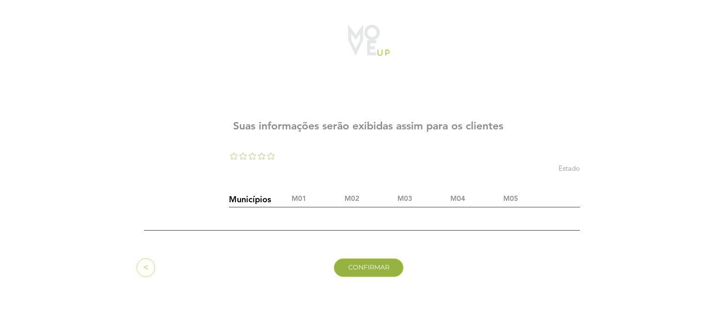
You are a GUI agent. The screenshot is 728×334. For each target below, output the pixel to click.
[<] (145, 267)
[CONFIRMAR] (368, 267)
